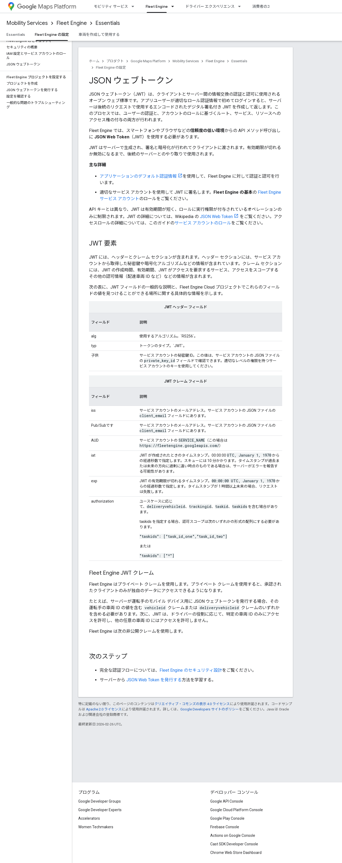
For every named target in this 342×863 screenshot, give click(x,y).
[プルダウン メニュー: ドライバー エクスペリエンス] (241, 6)
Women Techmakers (95, 827)
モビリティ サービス (111, 6)
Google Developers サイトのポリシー (209, 709)
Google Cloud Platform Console (236, 810)
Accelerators (89, 818)
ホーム (94, 61)
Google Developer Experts (100, 810)
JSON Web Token (216, 216)
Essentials (107, 23)
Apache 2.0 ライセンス (104, 709)
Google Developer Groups (99, 801)
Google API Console (226, 801)
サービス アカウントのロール (202, 223)
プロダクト (115, 61)
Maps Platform (46, 6)
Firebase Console (224, 827)
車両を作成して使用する (99, 34)
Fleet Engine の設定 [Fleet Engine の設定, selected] (52, 34)
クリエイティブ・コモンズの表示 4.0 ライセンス (192, 704)
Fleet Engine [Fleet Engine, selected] (157, 6)
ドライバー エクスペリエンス (210, 6)
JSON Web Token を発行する (154, 679)
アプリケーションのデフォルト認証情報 (138, 176)
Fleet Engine (71, 23)
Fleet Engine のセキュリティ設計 (191, 670)
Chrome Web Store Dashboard (236, 852)
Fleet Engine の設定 (111, 67)
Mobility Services (27, 23)
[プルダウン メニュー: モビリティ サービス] (134, 6)
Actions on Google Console (232, 835)
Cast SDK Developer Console (234, 844)
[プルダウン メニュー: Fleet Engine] (174, 6)
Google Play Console (227, 818)
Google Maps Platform (148, 61)
